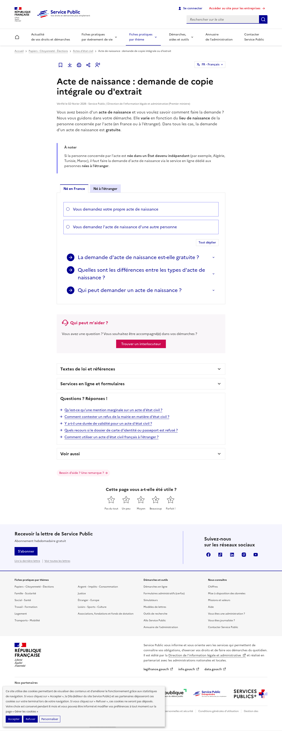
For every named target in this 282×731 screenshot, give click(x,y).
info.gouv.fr (188, 669)
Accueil (19, 51)
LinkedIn (232, 554)
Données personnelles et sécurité (173, 711)
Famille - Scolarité (25, 593)
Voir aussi (70, 454)
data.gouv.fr (215, 669)
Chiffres (213, 587)
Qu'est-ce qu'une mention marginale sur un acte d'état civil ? (113, 409)
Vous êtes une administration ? (226, 614)
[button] (97, 65)
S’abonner (26, 551)
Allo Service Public (155, 620)
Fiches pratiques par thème (140, 37)
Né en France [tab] (74, 188)
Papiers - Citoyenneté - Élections (48, 51)
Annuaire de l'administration (161, 627)
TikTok (220, 554)
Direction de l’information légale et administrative (207, 655)
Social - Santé (23, 600)
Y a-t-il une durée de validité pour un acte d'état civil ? (108, 423)
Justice (82, 593)
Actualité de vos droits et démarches (50, 37)
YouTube (255, 554)
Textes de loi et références (87, 369)
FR (210, 64)
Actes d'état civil (83, 51)
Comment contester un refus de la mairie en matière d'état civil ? (116, 416)
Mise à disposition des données (226, 593)
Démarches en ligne (155, 587)
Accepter (14, 719)
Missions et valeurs (219, 600)
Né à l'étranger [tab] (105, 188)
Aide (211, 607)
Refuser (30, 719)
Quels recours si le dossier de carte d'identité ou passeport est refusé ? (121, 430)
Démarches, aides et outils (179, 37)
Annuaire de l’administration (219, 37)
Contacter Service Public (254, 37)
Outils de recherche (155, 614)
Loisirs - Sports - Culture (92, 607)
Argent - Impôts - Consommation (98, 587)
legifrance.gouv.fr (158, 669)
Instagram (244, 554)
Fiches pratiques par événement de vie (97, 37)
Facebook (208, 554)
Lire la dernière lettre (27, 561)
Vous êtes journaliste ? (221, 620)
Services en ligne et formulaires (92, 384)
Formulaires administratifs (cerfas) (164, 593)
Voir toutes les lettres (57, 561)
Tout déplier (207, 242)
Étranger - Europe (88, 600)
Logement (21, 614)
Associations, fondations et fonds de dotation (105, 614)
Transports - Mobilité (27, 620)
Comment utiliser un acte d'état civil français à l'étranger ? (111, 436)
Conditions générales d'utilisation (218, 711)
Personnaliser (49, 719)
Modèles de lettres (155, 607)
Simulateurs (151, 600)
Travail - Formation (26, 607)
